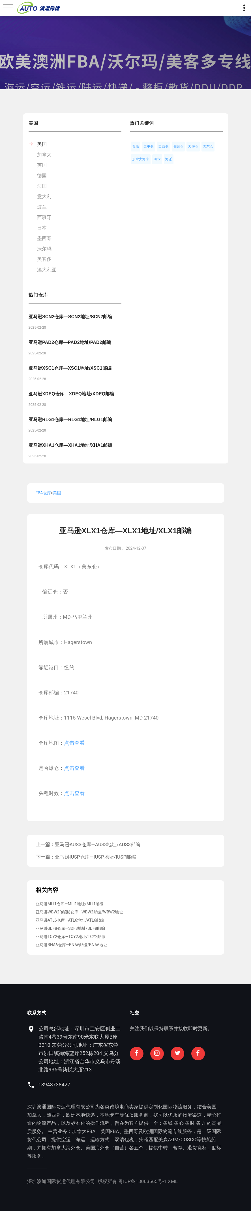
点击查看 (74, 743)
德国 (42, 175)
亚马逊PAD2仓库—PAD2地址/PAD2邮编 (70, 342)
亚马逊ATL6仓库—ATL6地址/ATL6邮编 (70, 920)
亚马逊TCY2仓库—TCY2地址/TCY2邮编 (71, 936)
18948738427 (93, 1084)
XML (134, 1181)
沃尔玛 (44, 249)
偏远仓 (178, 146)
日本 (42, 228)
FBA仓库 (43, 493)
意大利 (44, 196)
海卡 (157, 159)
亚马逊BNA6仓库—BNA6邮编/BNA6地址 (72, 945)
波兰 (42, 207)
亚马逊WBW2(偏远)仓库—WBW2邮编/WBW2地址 (79, 912)
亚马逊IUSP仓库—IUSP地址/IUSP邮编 (95, 857)
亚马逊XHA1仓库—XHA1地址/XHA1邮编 (70, 445)
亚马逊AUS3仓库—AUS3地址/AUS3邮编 (97, 844)
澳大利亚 (47, 269)
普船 (135, 146)
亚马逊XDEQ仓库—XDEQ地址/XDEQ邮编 (72, 393)
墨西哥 (44, 238)
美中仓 (148, 146)
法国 (42, 186)
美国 (42, 144)
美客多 (44, 259)
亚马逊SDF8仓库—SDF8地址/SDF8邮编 (70, 928)
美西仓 (163, 146)
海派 (168, 159)
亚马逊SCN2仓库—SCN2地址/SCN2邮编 (70, 316)
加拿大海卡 (140, 159)
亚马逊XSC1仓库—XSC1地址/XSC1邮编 (70, 368)
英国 (42, 165)
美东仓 (208, 146)
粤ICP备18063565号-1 (103, 1181)
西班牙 (44, 217)
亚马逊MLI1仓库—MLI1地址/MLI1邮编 (70, 904)
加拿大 (44, 154)
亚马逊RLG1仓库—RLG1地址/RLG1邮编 (70, 419)
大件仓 (193, 146)
